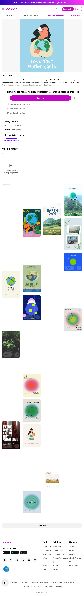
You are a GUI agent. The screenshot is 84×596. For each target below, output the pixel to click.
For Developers (58, 550)
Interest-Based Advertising (66, 582)
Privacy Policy (24, 582)
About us (72, 554)
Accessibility (58, 586)
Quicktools (56, 562)
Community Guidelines (28, 586)
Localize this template (17, 113)
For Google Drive (58, 554)
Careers (71, 550)
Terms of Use (13, 582)
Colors (45, 566)
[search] (57, 9)
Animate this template (17, 109)
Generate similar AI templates (20, 104)
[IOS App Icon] (6, 553)
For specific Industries (60, 558)
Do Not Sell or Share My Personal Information (44, 582)
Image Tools (47, 546)
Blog (70, 562)
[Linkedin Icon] (23, 560)
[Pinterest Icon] (35, 560)
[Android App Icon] (15, 553)
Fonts (45, 570)
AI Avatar (56, 566)
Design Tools (47, 554)
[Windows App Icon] (23, 553)
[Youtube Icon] (29, 560)
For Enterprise (57, 546)
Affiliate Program (75, 558)
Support (72, 546)
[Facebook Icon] (5, 560)
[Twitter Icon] (11, 560)
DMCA (39, 586)
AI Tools (45, 558)
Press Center (73, 566)
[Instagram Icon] (17, 560)
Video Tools (47, 550)
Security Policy (48, 586)
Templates (46, 562)
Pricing (55, 570)
